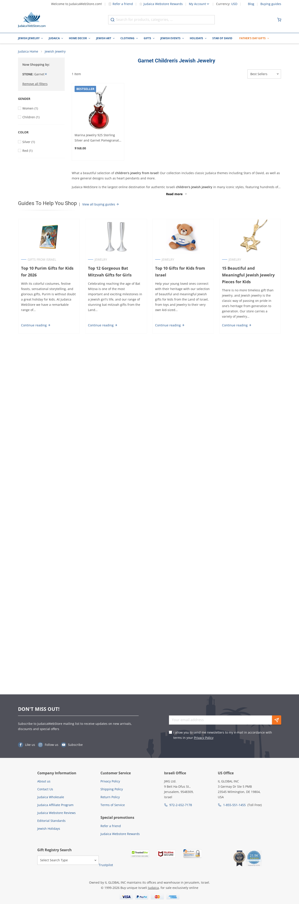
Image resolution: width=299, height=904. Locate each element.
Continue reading (35, 326)
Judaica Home (28, 52)
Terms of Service (112, 805)
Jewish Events (170, 38)
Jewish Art (103, 38)
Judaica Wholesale (50, 797)
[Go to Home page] (32, 20)
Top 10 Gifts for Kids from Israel (180, 272)
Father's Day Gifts (252, 38)
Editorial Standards (51, 821)
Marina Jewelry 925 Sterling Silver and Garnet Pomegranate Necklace (98, 138)
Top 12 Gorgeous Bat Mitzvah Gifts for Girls (110, 272)
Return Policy (110, 797)
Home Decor (78, 38)
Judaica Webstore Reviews (56, 813)
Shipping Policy (111, 789)
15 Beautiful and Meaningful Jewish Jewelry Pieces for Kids (248, 275)
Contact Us (45, 789)
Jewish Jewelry (28, 38)
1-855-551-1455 (234, 805)
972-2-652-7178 (180, 805)
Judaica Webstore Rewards (161, 4)
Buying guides (270, 3)
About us (43, 781)
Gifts (147, 38)
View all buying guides (100, 204)
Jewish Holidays (48, 828)
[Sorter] (264, 74)
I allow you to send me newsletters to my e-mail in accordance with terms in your (222, 735)
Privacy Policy (203, 738)
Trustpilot (106, 865)
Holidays (196, 38)
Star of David (222, 38)
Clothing (127, 38)
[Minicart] (279, 20)
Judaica (54, 38)
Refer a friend (120, 4)
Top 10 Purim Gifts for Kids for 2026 (47, 272)
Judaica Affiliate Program (55, 805)
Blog (251, 4)
